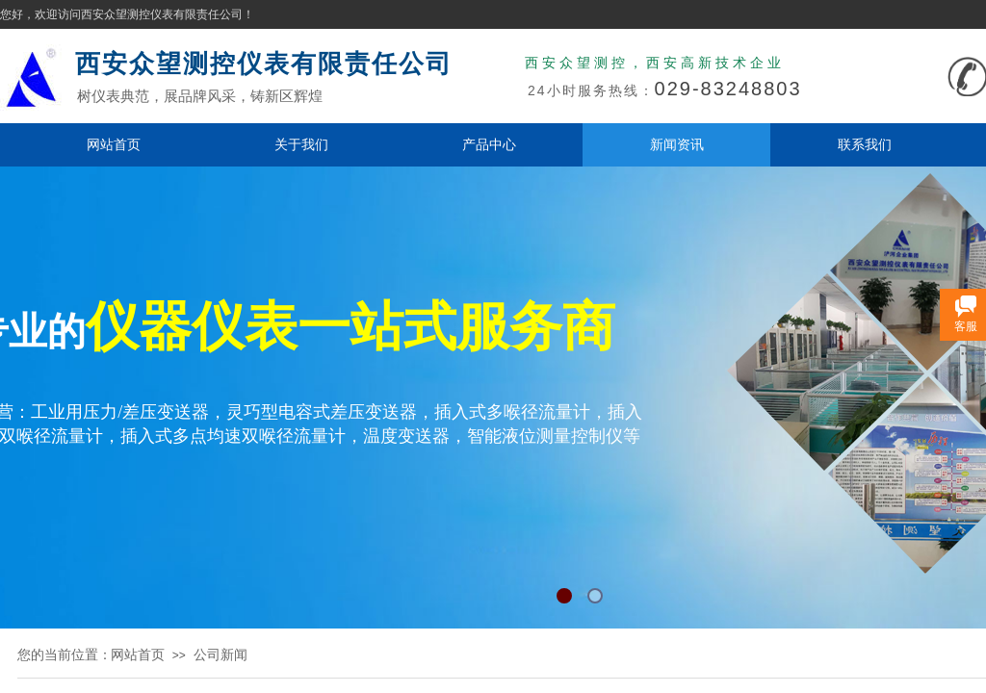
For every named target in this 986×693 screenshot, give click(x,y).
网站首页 (114, 144)
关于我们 (301, 144)
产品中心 (489, 144)
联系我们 (865, 144)
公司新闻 (220, 654)
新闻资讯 (677, 144)
